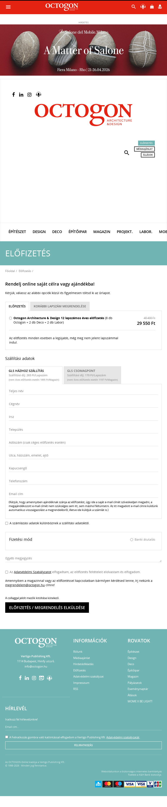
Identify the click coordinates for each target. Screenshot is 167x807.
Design (39, 231)
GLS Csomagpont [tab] (92, 375)
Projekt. (125, 231)
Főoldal (10, 271)
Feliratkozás (83, 745)
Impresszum (81, 683)
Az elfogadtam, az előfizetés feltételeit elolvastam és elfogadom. (73, 572)
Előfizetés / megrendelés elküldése (47, 607)
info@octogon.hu (36, 666)
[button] (127, 152)
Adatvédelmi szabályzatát (122, 737)
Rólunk (77, 652)
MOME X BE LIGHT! (140, 701)
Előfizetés (146, 143)
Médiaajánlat (144, 148)
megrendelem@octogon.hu (25, 585)
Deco (57, 231)
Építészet (17, 231)
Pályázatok (135, 683)
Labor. (145, 231)
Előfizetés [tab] (17, 306)
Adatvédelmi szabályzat (88, 676)
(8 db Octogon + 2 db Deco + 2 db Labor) (60, 320)
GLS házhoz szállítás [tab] (34, 375)
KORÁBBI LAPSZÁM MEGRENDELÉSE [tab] (60, 306)
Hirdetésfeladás (83, 664)
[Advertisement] (83, 190)
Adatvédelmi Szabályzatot (32, 572)
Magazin (101, 231)
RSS (75, 689)
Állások (148, 154)
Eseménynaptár (138, 689)
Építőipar (77, 231)
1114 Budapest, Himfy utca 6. (36, 661)
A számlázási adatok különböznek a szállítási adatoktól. (47, 523)
